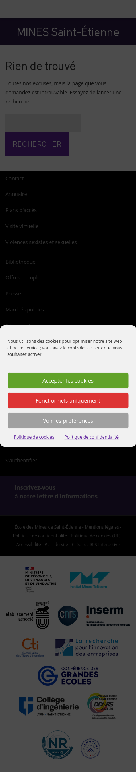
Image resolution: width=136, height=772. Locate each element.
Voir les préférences (68, 421)
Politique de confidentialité (92, 438)
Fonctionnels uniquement (68, 401)
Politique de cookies (34, 438)
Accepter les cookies (68, 381)
